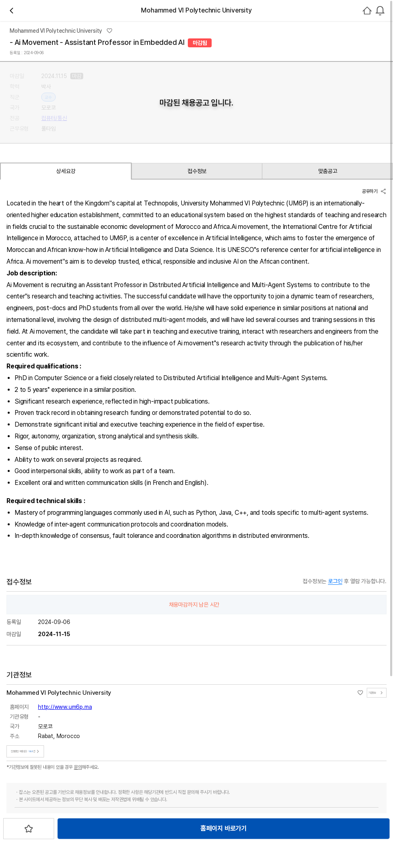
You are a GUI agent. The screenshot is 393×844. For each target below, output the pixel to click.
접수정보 (109, 324)
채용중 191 (191, 119)
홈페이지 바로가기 (187, 291)
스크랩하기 (248, 291)
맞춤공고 (166, 324)
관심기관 (160, 119)
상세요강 (53, 324)
